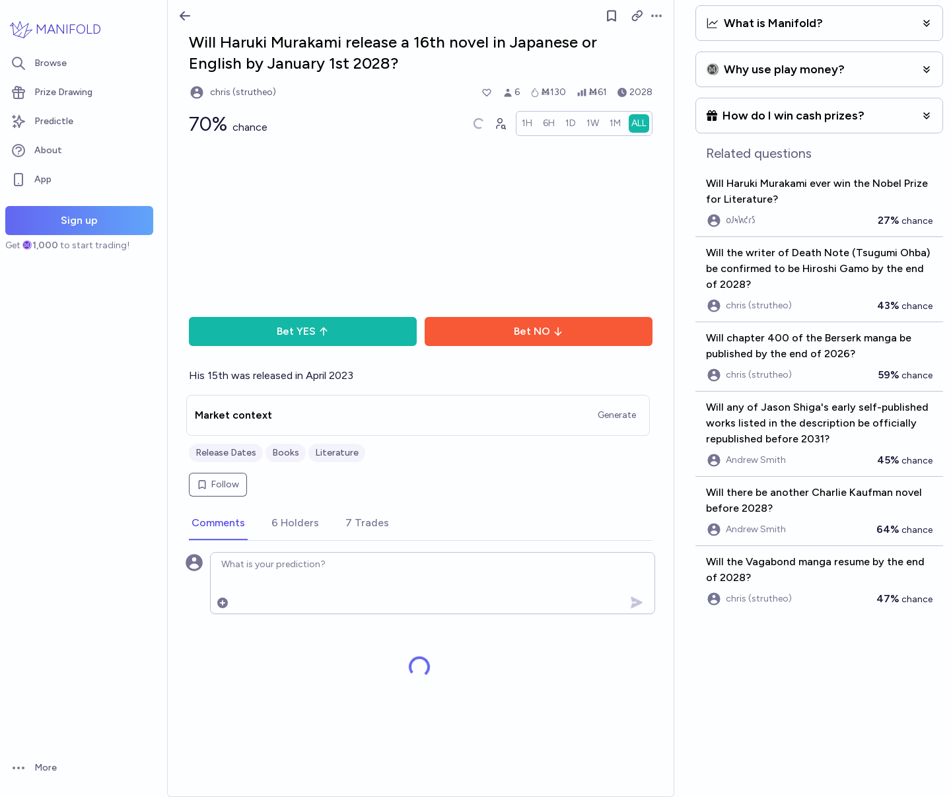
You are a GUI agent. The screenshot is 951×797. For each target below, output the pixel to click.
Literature (337, 452)
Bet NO (538, 331)
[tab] (218, 523)
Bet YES (303, 331)
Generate (617, 415)
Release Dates (225, 452)
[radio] (527, 123)
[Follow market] (611, 15)
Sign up (79, 220)
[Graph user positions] (500, 123)
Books (285, 452)
